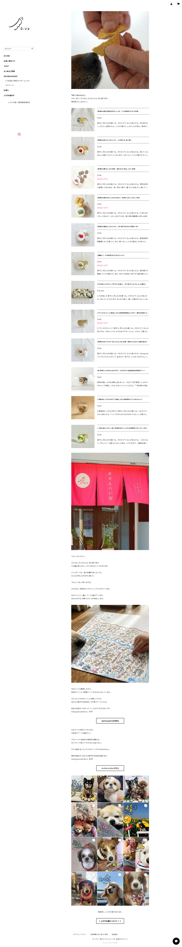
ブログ (6, 66)
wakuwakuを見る (110, 768)
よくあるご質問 (9, 71)
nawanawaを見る (110, 721)
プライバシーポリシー (80, 934)
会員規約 (115, 934)
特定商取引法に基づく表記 (99, 934)
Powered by (110, 943)
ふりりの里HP (9, 95)
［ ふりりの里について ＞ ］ (110, 921)
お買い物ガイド (9, 61)
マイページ (10, 85)
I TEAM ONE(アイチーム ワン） (18, 81)
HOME (7, 56)
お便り (6, 90)
